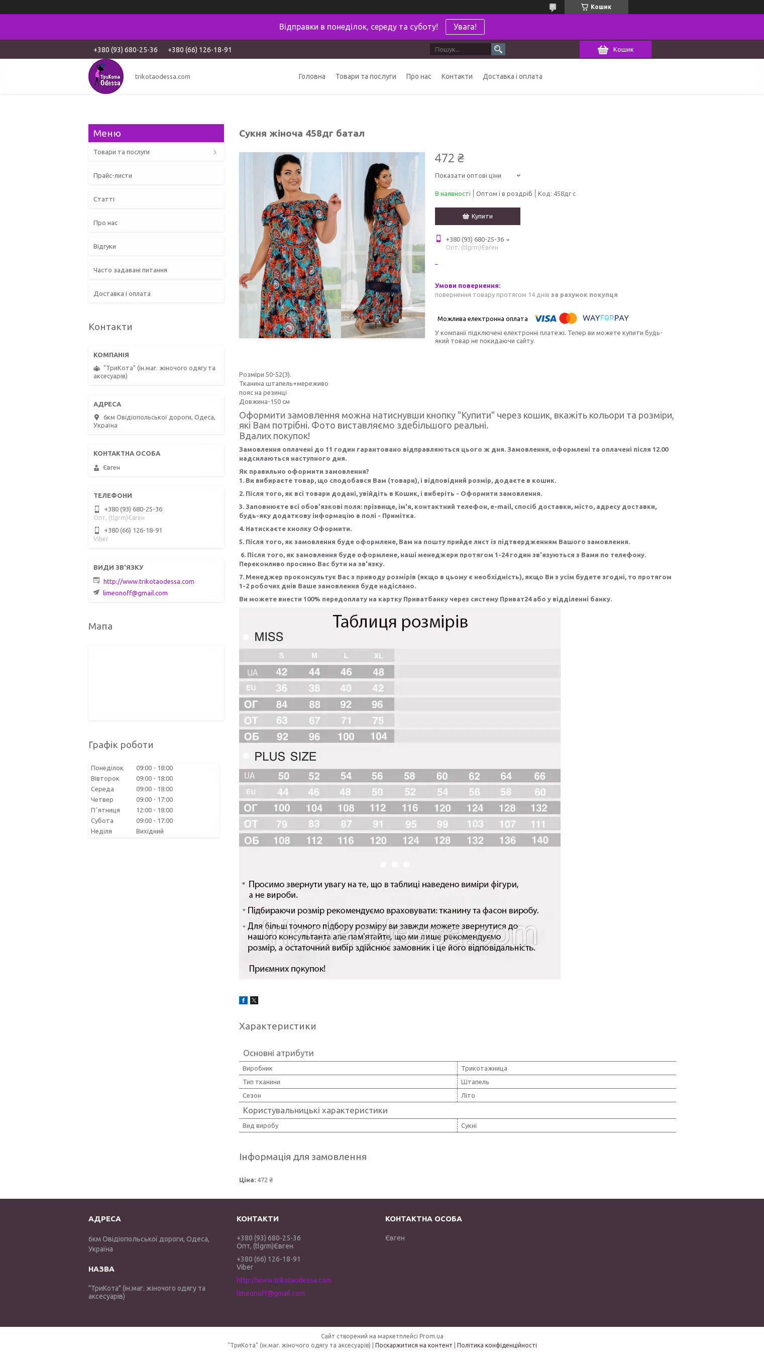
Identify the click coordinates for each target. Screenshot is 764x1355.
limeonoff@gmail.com (135, 592)
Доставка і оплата (512, 76)
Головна (312, 76)
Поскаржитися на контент (414, 1345)
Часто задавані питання (130, 269)
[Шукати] (498, 49)
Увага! (465, 26)
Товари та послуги (366, 76)
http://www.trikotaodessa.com (148, 581)
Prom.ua (431, 1336)
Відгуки (104, 246)
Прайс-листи (112, 175)
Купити (482, 216)
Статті (104, 198)
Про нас (418, 76)
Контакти (457, 76)
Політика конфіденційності (497, 1345)
